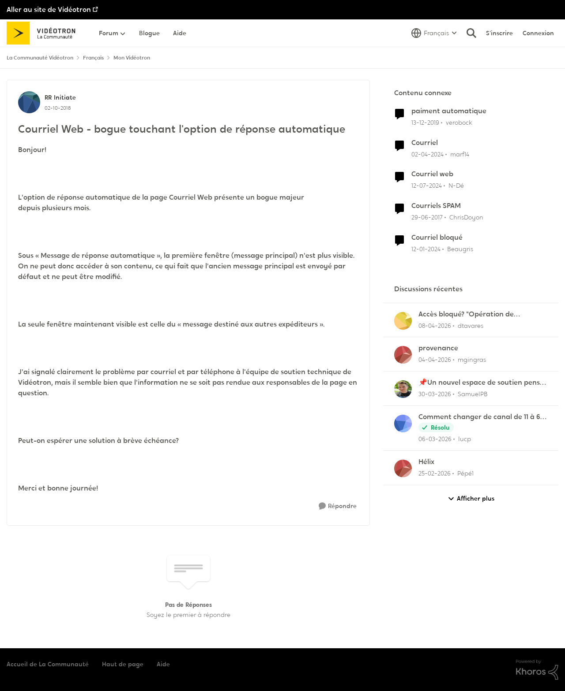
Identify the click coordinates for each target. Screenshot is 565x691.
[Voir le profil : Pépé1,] (403, 468)
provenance (438, 348)
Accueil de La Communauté (48, 664)
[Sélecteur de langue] (434, 33)
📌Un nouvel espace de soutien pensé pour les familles (481, 382)
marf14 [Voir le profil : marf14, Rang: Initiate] (459, 154)
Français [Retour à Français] (93, 57)
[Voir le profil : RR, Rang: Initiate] (29, 102)
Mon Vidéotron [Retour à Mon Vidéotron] (131, 57)
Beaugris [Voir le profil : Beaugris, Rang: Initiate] (460, 249)
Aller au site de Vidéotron (49, 9)
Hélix (426, 461)
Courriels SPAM (436, 205)
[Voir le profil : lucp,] (403, 423)
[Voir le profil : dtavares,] (403, 321)
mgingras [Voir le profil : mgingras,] (472, 360)
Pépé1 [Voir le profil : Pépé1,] (465, 473)
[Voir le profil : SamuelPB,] (403, 389)
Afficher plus (471, 498)
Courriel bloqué (437, 237)
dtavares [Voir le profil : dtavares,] (470, 325)
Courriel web (432, 174)
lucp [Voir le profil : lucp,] (464, 439)
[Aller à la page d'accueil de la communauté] (44, 33)
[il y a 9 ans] (427, 217)
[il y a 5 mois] (434, 473)
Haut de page (122, 664)
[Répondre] (337, 506)
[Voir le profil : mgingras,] (403, 355)
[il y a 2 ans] (427, 154)
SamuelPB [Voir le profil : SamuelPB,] (473, 394)
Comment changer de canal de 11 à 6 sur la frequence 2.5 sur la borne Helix (480, 417)
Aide (163, 664)
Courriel (424, 142)
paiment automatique (448, 111)
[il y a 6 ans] (425, 122)
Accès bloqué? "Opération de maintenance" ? (466, 314)
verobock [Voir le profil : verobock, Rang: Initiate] (459, 122)
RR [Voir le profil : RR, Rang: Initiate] (48, 97)
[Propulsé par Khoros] (537, 670)
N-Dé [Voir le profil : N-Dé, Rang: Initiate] (456, 185)
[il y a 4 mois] (434, 394)
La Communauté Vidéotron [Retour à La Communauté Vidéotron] (40, 57)
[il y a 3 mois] (434, 325)
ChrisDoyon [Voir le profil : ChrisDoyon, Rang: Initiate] (466, 217)
